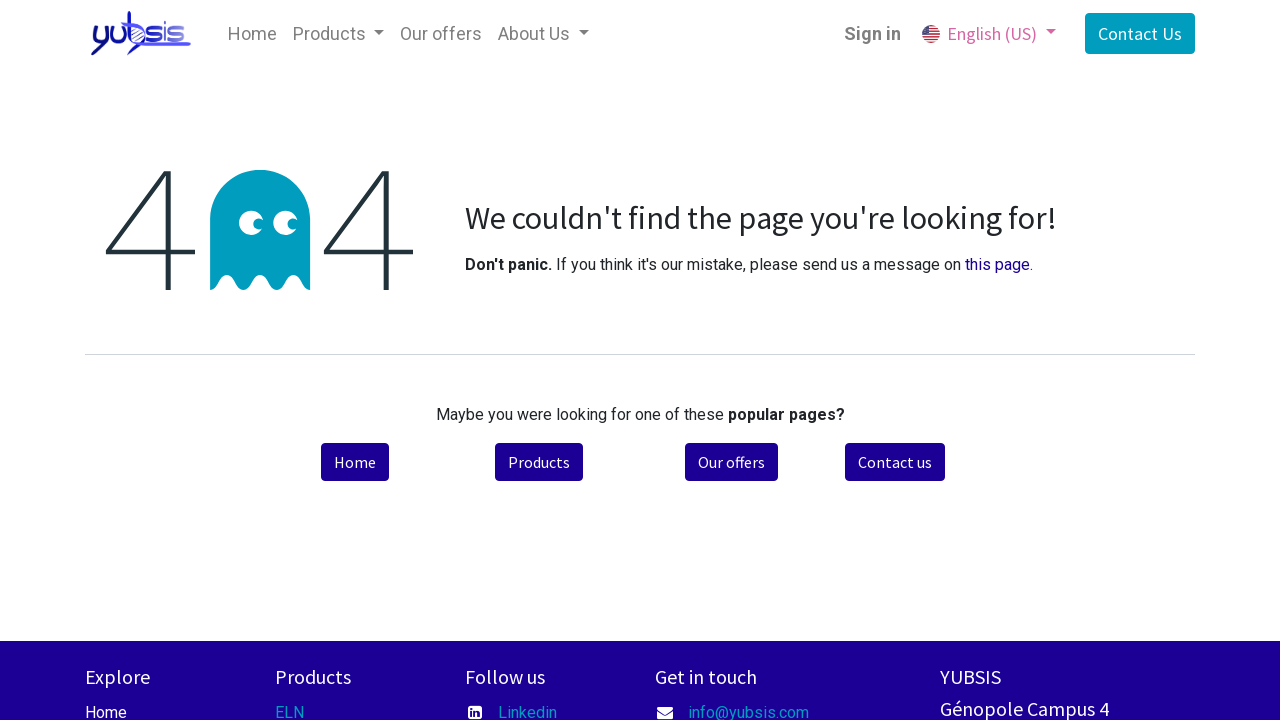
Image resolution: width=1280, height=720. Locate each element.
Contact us (895, 462)
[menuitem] (252, 33)
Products (539, 462)
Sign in (872, 33)
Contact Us (1140, 33)
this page (997, 264)
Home (355, 462)
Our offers (731, 462)
